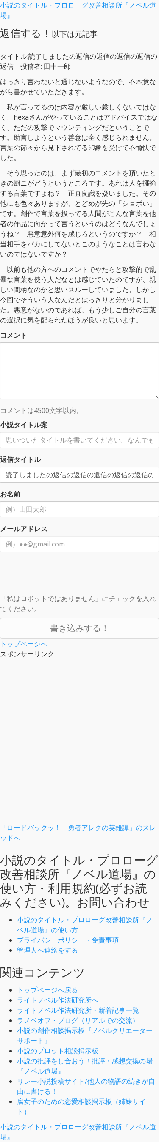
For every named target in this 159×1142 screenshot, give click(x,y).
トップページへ (23, 643)
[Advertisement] (79, 743)
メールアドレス (23, 528)
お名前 (10, 494)
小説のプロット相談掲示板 (57, 1050)
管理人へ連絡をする (47, 950)
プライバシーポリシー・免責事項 (68, 940)
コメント (13, 335)
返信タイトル (20, 459)
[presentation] (64, 574)
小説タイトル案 (23, 424)
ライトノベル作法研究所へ (57, 1000)
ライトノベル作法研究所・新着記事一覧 (78, 1010)
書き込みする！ (79, 628)
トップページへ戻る (47, 989)
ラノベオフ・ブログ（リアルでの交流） (78, 1020)
